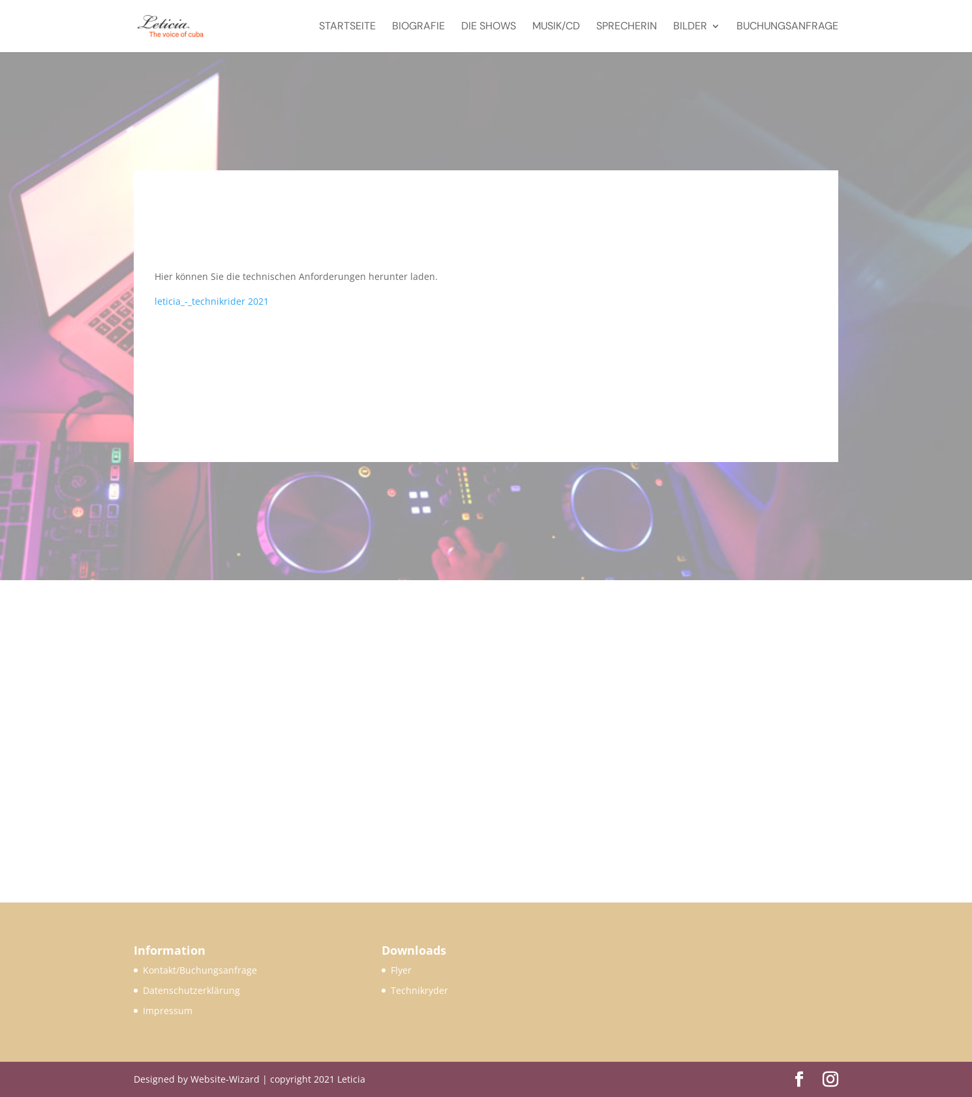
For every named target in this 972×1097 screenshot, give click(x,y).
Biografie (418, 27)
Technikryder (419, 990)
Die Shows (488, 27)
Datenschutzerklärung (191, 990)
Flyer (401, 970)
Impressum (167, 1010)
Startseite (347, 27)
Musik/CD (556, 27)
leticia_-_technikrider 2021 (212, 301)
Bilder (690, 27)
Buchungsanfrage (787, 27)
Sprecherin (626, 27)
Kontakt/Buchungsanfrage (200, 970)
